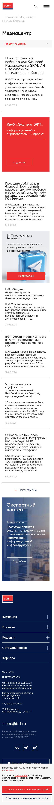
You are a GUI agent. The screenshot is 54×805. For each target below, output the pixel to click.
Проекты (26, 627)
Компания (26, 617)
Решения (26, 637)
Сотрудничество (26, 648)
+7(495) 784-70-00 (12, 703)
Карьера (8, 658)
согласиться (21, 775)
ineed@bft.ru (14, 723)
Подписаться (26, 275)
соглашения (8, 770)
